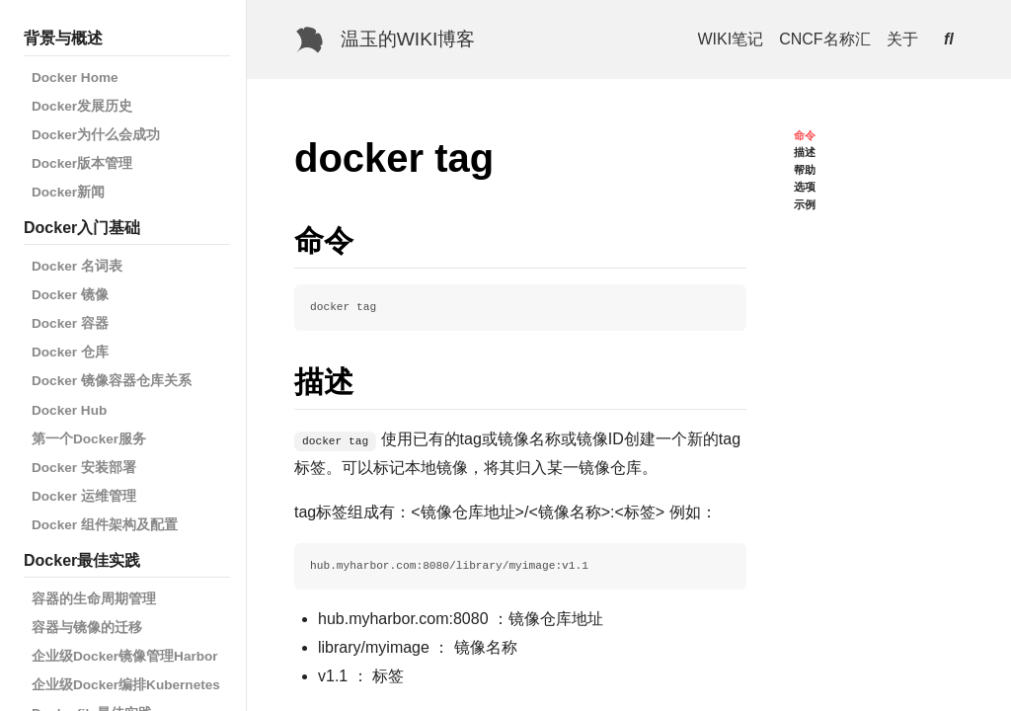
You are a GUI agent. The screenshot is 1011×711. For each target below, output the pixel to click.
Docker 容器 (70, 323)
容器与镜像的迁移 (87, 627)
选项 (805, 187)
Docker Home (75, 77)
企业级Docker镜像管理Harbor (125, 656)
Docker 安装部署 (84, 467)
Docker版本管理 (82, 163)
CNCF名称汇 (824, 39)
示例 (805, 204)
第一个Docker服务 (89, 439)
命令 (805, 135)
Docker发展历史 (82, 106)
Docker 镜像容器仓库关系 (112, 380)
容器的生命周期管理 (94, 599)
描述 (805, 152)
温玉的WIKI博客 (408, 39)
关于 (902, 39)
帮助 (805, 170)
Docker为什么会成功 (96, 134)
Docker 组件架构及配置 (105, 524)
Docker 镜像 (70, 294)
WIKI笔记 (731, 39)
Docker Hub (69, 410)
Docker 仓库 (70, 352)
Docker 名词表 (77, 266)
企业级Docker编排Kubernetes (126, 684)
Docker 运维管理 (84, 496)
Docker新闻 (68, 192)
